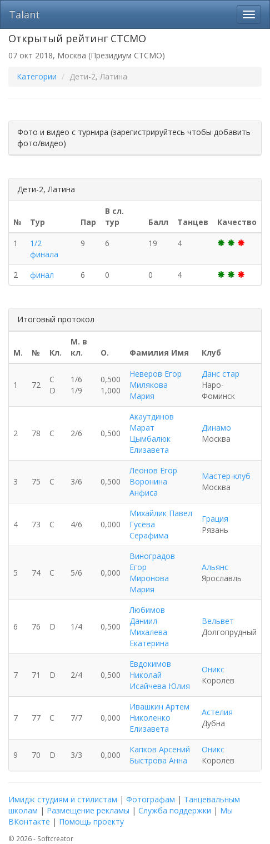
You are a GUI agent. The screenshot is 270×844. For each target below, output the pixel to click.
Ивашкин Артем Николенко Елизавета (159, 717)
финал (42, 274)
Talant (24, 14)
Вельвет (218, 621)
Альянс (215, 567)
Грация (215, 518)
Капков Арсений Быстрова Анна (159, 755)
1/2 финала (44, 248)
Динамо (216, 427)
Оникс (213, 669)
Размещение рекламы (88, 810)
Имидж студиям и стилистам (62, 799)
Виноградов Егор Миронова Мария (152, 573)
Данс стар (220, 373)
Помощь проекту (91, 821)
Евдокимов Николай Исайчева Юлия (159, 674)
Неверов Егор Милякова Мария (155, 384)
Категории (37, 76)
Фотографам (150, 799)
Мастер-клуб (226, 476)
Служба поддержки (174, 810)
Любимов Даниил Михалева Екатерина (149, 626)
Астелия (217, 712)
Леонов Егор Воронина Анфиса (153, 481)
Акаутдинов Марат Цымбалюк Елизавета (151, 433)
